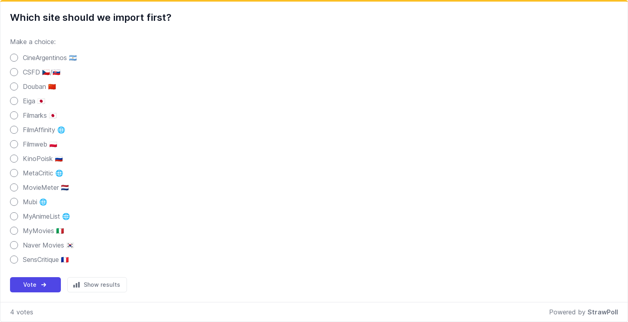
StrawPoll (603, 312)
